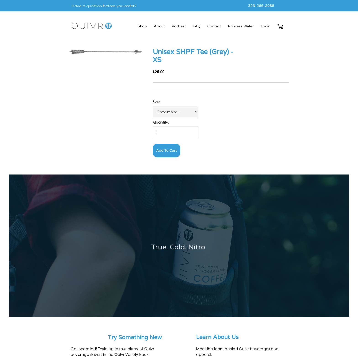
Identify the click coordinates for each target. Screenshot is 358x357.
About (159, 26)
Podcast (179, 26)
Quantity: (161, 122)
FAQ (196, 26)
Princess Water (241, 26)
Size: (156, 101)
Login (265, 26)
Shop (142, 26)
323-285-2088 (261, 5)
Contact (214, 26)
